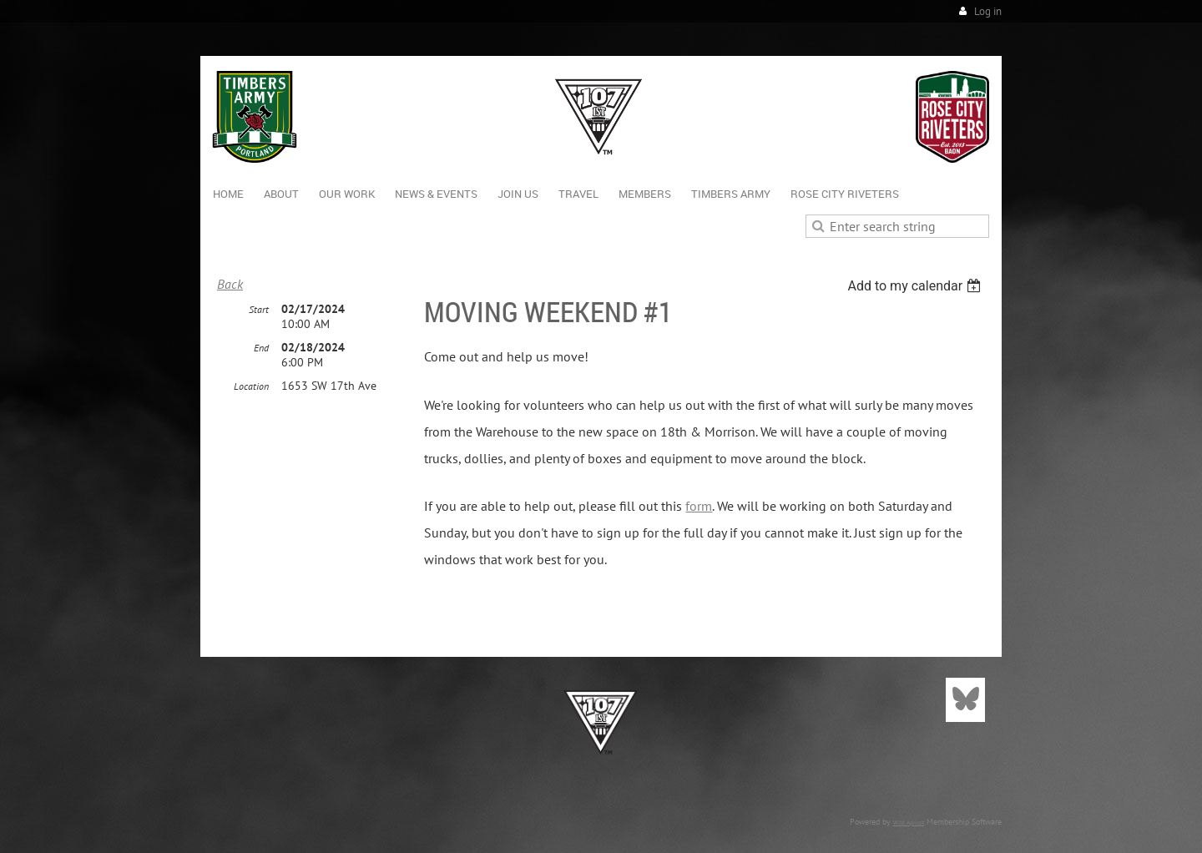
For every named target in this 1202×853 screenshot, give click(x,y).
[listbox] (916, 285)
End (261, 347)
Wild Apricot (908, 822)
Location (251, 386)
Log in (988, 11)
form (698, 505)
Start (259, 309)
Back (230, 283)
